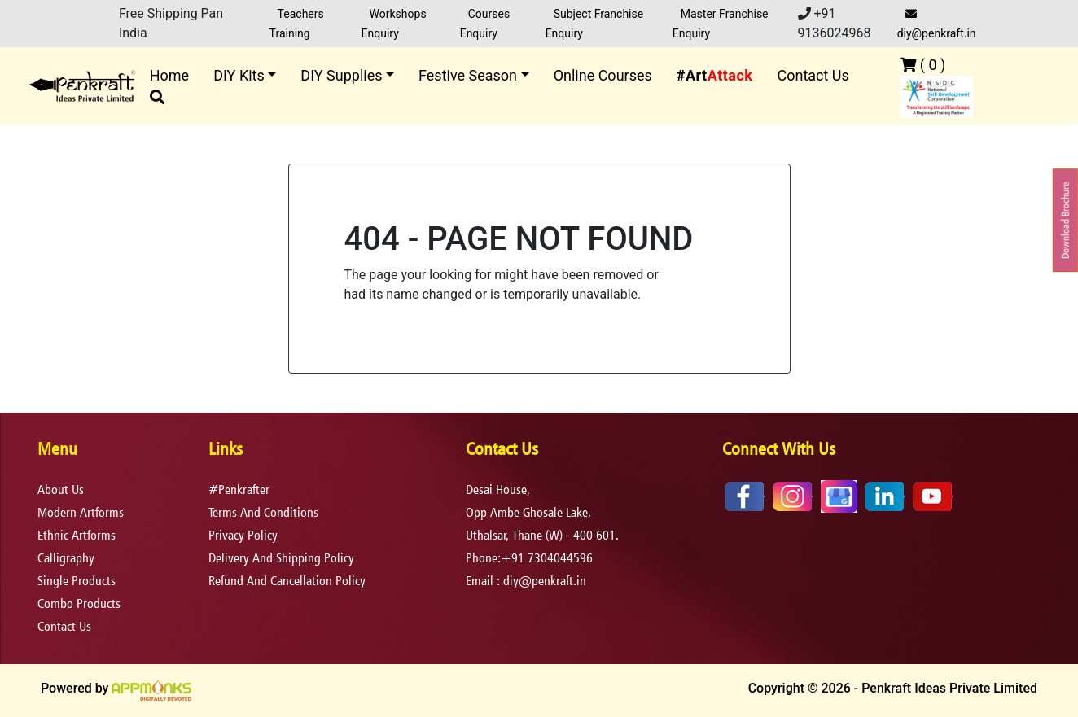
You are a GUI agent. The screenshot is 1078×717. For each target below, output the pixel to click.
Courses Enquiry (485, 23)
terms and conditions (263, 512)
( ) (922, 64)
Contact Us (812, 75)
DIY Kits (239, 75)
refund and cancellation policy (287, 580)
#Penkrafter (239, 489)
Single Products (76, 580)
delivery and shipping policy (281, 558)
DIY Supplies (341, 75)
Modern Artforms (80, 512)
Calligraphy (65, 558)
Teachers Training (297, 23)
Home (169, 75)
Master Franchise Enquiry (721, 23)
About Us (60, 489)
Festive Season (467, 75)
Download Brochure (1065, 220)
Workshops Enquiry (394, 23)
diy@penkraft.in (936, 24)
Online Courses (603, 75)
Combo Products (79, 603)
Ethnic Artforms (76, 535)
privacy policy (243, 535)
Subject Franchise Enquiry (595, 23)
